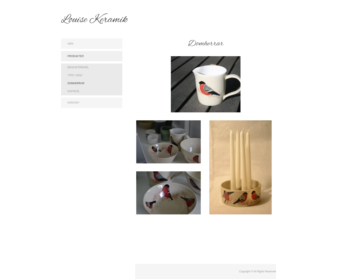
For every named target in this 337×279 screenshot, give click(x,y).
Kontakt (73, 102)
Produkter (75, 56)
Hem (70, 43)
